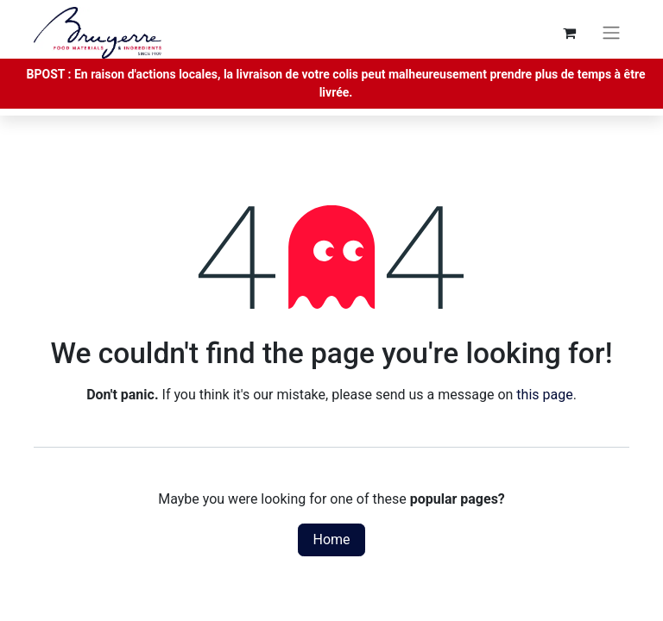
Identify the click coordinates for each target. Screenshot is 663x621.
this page (544, 394)
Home (331, 539)
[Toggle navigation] (611, 33)
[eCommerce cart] (569, 33)
